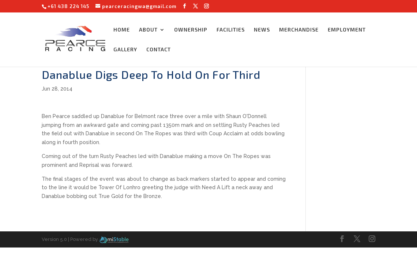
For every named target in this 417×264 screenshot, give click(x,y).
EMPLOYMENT (347, 30)
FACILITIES (231, 30)
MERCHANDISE (299, 30)
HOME (121, 30)
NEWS (262, 30)
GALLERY (125, 49)
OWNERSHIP (190, 30)
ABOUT (148, 30)
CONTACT (158, 49)
